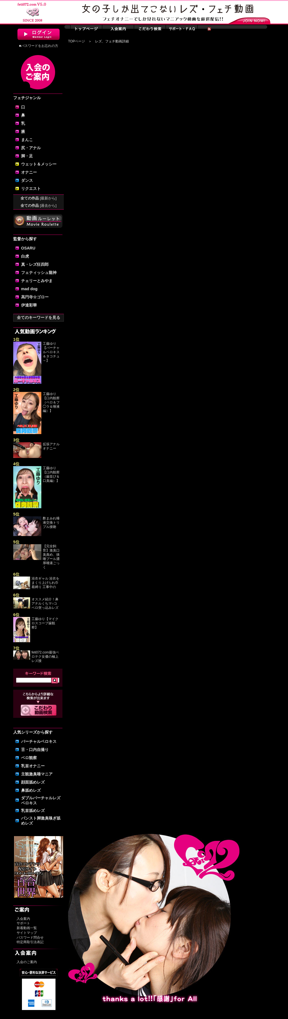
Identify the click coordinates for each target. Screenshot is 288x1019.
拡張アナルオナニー (51, 446)
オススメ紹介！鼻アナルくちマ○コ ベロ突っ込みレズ (45, 603)
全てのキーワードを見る (38, 317)
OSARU (28, 248)
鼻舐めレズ (31, 790)
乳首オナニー (33, 766)
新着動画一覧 (27, 928)
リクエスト (31, 188)
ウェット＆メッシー (39, 164)
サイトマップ (27, 933)
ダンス (27, 180)
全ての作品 (39, 198)
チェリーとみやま (37, 280)
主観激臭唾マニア (37, 774)
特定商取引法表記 (30, 942)
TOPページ (76, 41)
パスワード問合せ (30, 937)
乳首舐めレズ (33, 810)
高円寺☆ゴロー (35, 297)
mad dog (29, 289)
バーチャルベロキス (39, 741)
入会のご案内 (27, 962)
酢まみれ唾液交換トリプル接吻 (51, 522)
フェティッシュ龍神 (39, 272)
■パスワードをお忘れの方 (38, 46)
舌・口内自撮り (35, 749)
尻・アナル (31, 148)
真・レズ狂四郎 (35, 264)
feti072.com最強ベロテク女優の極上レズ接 (45, 656)
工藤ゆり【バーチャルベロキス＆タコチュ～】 (51, 352)
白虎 (25, 256)
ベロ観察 (29, 757)
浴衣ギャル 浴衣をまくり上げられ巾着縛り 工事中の (45, 583)
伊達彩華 (29, 305)
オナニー (29, 172)
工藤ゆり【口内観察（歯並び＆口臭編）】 (51, 474)
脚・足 (27, 156)
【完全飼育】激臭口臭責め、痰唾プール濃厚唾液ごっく (51, 556)
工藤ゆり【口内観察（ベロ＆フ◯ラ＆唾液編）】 (51, 402)
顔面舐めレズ (33, 782)
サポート (23, 923)
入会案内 (23, 919)
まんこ (27, 139)
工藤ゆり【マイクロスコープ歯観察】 (45, 623)
